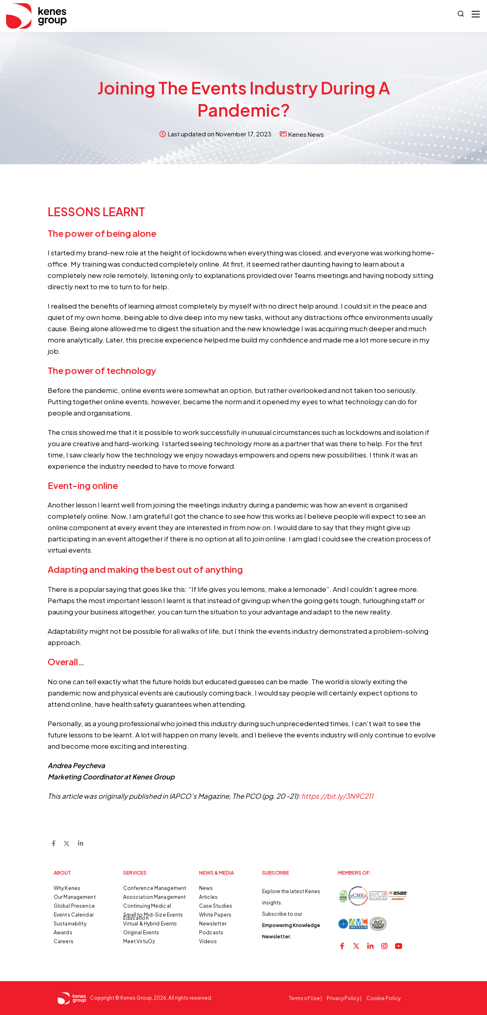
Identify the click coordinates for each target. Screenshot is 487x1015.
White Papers (215, 915)
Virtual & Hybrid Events (150, 924)
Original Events (141, 932)
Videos (208, 941)
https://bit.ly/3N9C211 (337, 796)
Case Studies (215, 906)
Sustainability (70, 924)
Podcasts (211, 932)
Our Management (75, 897)
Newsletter (213, 924)
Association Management (154, 897)
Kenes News (306, 134)
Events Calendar (74, 915)
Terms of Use (304, 998)
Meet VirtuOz (139, 941)
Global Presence (74, 906)
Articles (208, 897)
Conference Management (155, 888)
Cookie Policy (383, 998)
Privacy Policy (343, 998)
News (206, 888)
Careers (63, 941)
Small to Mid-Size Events (153, 915)
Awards (63, 932)
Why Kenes (67, 888)
